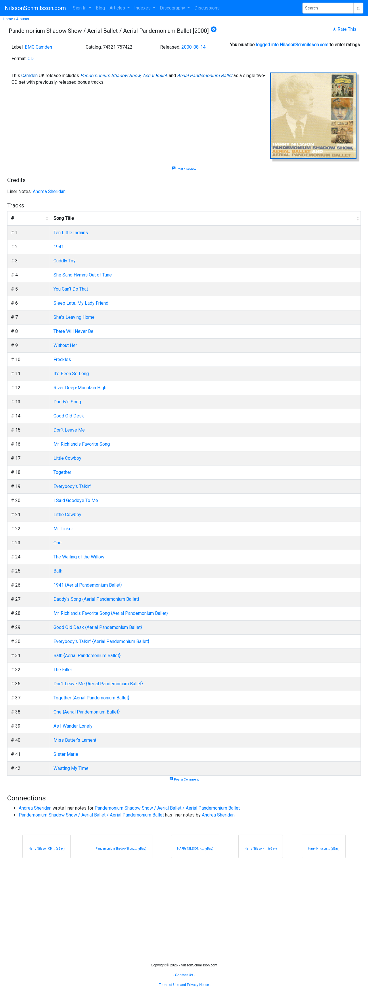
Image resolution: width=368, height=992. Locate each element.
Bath (57, 571)
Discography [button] (173, 8)
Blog (100, 8)
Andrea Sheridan (49, 191)
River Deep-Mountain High (79, 387)
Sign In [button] (80, 8)
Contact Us (184, 975)
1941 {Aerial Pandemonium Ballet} (87, 585)
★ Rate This (344, 29)
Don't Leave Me (69, 430)
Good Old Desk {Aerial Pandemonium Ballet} (97, 627)
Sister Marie (65, 754)
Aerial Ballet (155, 75)
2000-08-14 (193, 47)
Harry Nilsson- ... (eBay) (260, 848)
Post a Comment (184, 779)
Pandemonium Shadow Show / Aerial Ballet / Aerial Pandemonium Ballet (167, 808)
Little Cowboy (67, 458)
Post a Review (184, 169)
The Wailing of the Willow (78, 557)
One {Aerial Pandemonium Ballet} (86, 712)
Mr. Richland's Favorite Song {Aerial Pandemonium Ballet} (110, 613)
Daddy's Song (67, 402)
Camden (29, 75)
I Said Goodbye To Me (75, 500)
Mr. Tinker (63, 528)
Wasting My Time (71, 768)
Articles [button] (118, 8)
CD (31, 58)
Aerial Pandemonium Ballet (204, 75)
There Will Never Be (73, 331)
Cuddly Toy (64, 261)
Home (8, 19)
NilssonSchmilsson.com (35, 8)
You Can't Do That (70, 289)
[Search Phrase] (328, 8)
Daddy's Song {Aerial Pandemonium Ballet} (96, 599)
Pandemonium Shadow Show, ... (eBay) (121, 848)
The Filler (62, 669)
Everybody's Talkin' (72, 486)
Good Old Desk (68, 416)
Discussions (207, 8)
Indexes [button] (143, 8)
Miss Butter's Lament (74, 740)
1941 (58, 246)
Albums (22, 19)
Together (62, 472)
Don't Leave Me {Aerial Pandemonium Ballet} (98, 683)
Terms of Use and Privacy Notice (184, 985)
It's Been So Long (71, 373)
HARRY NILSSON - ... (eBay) (195, 848)
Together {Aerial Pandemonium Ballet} (91, 698)
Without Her (65, 345)
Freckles (62, 359)
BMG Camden (38, 47)
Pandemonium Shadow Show (110, 75)
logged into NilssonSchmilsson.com (292, 44)
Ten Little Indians (70, 232)
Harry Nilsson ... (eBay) (324, 848)
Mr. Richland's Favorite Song (81, 444)
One (57, 542)
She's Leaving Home (74, 317)
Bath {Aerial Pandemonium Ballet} (86, 655)
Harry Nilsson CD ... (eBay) (46, 848)
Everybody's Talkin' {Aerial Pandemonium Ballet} (101, 641)
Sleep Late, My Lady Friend (80, 303)
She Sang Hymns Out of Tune (82, 275)
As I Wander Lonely (73, 726)
